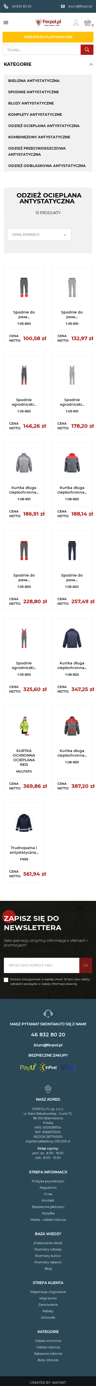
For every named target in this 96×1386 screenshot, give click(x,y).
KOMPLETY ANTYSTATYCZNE (35, 114)
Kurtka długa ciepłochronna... (24, 490)
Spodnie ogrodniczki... (24, 402)
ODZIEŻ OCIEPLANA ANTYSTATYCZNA (44, 125)
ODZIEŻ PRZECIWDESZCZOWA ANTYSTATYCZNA (37, 151)
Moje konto (48, 1298)
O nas (48, 1194)
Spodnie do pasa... (24, 314)
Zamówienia (48, 1305)
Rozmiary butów (48, 1256)
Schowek (48, 1317)
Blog (48, 1268)
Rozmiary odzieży (48, 1249)
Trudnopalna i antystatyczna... (24, 850)
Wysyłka (48, 1213)
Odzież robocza (48, 1347)
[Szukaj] (48, 50)
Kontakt (48, 1200)
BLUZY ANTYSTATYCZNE (31, 103)
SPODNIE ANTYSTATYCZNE (33, 92)
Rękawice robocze (48, 1354)
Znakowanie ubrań (48, 1243)
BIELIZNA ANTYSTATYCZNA (34, 80)
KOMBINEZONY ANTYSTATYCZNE (39, 137)
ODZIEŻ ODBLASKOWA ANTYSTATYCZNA (47, 165)
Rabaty (48, 1311)
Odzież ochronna (48, 1341)
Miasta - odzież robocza (48, 1220)
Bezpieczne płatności (48, 1207)
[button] (91, 64)
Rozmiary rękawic (48, 1262)
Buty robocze (48, 1360)
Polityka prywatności (48, 1181)
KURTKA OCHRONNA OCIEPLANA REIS (24, 757)
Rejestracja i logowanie (48, 1292)
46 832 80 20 (48, 1034)
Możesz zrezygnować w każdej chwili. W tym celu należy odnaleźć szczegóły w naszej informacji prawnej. (50, 981)
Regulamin (48, 1188)
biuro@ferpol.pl (48, 1045)
